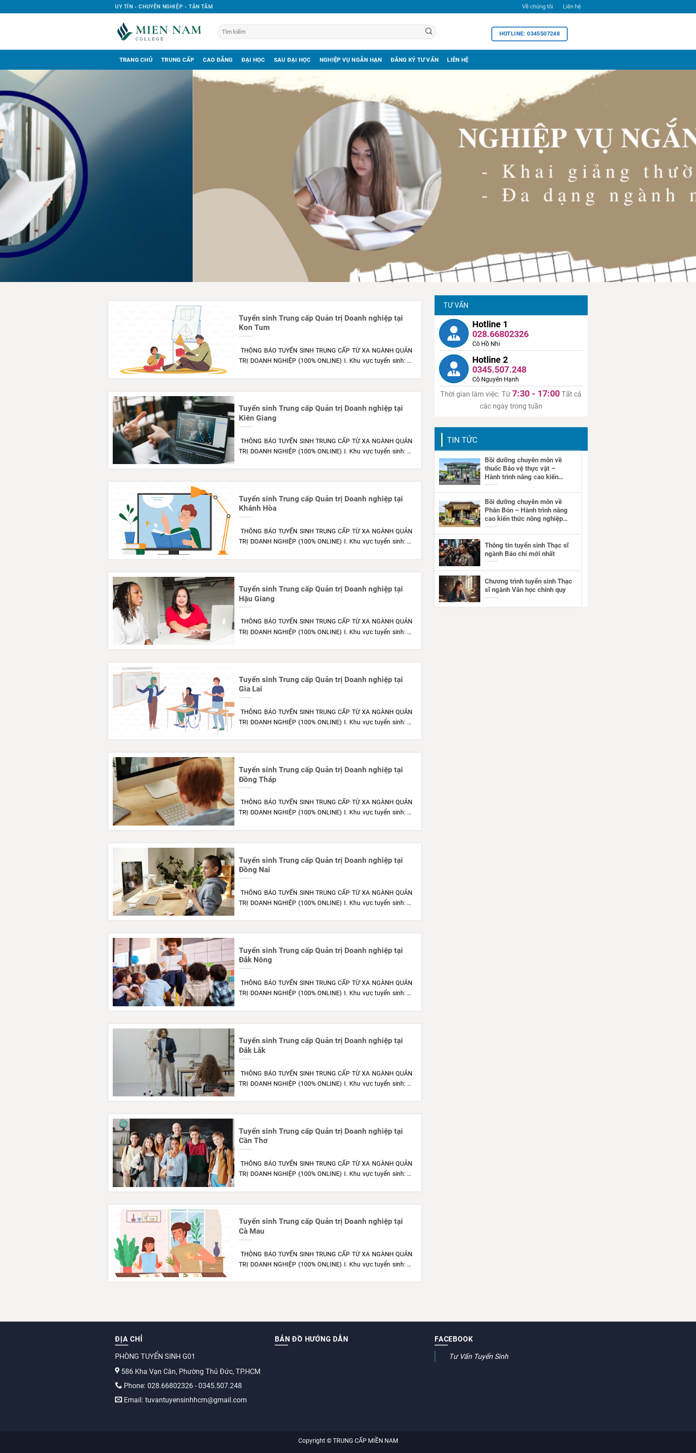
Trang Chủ (136, 59)
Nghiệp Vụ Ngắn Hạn (351, 59)
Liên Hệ (457, 59)
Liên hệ (572, 6)
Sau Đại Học (292, 59)
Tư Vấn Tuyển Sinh (478, 1356)
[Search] (428, 32)
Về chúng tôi (537, 6)
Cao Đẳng (218, 59)
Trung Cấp (177, 59)
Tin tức (462, 440)
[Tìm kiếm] (326, 31)
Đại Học (253, 59)
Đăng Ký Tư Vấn (415, 59)
